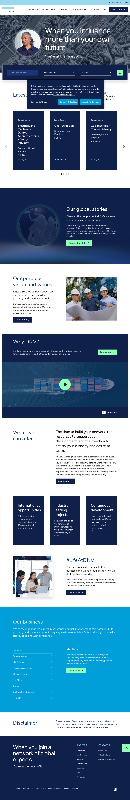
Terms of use (40, 788)
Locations (94, 10)
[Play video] (65, 384)
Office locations (104, 755)
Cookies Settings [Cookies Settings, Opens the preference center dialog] (39, 102)
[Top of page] (126, 748)
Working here (48, 10)
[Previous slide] (6, 146)
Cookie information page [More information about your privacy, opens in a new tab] (64, 95)
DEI (104, 10)
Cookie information (71, 788)
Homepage (33, 10)
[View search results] (120, 73)
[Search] (22, 73)
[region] (65, 94)
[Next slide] (123, 146)
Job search (81, 777)
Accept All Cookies (90, 102)
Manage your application (107, 759)
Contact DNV (103, 750)
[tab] (33, 650)
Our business (82, 764)
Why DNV (63, 10)
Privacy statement (54, 788)
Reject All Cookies (68, 102)
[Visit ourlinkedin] (115, 789)
